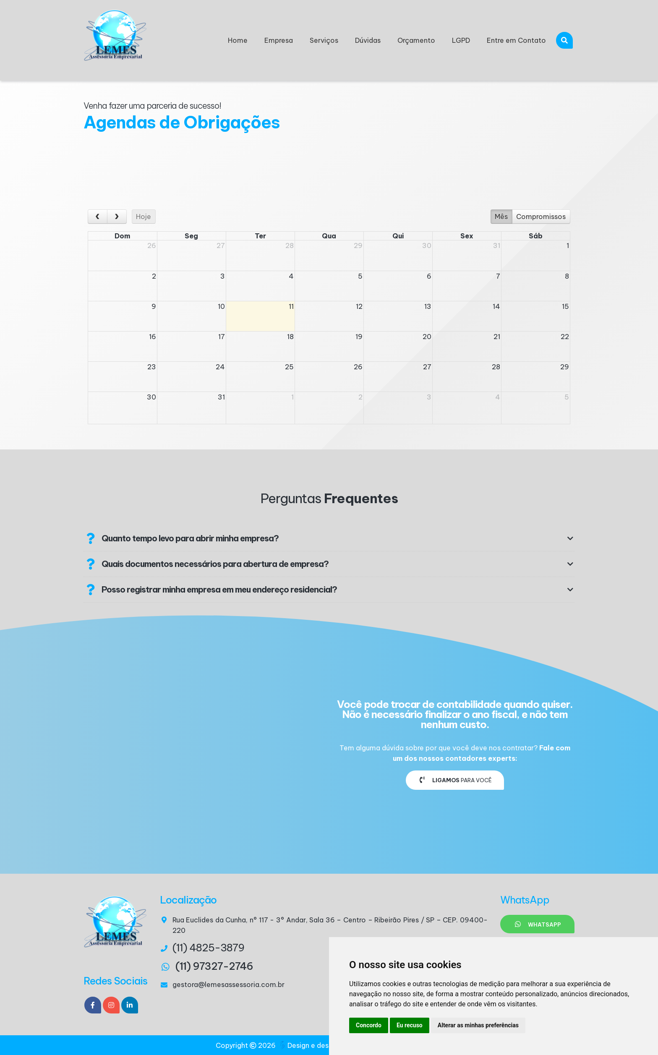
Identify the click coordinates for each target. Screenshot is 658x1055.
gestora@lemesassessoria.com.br (228, 984)
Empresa (278, 40)
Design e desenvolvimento (326, 1045)
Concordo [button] (368, 1025)
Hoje (143, 216)
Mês (501, 216)
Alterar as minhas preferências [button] (478, 1025)
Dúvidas (368, 40)
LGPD (461, 40)
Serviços (324, 40)
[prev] (97, 216)
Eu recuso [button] (410, 1025)
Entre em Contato (516, 40)
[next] (117, 216)
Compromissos (541, 216)
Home (238, 40)
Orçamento (416, 40)
